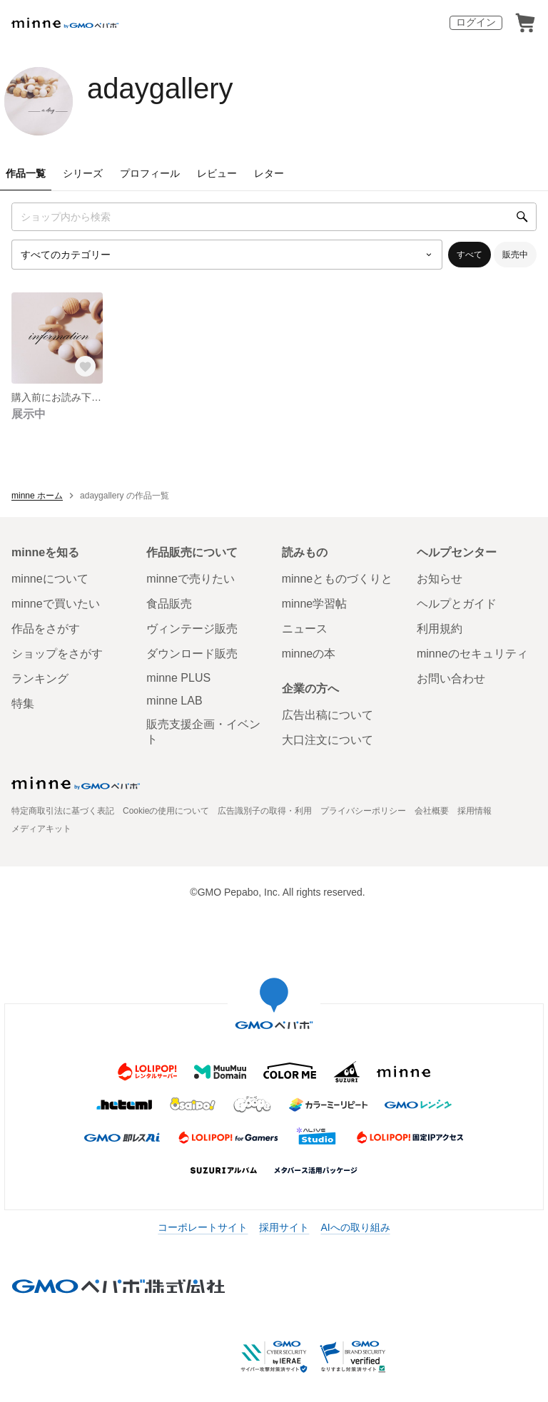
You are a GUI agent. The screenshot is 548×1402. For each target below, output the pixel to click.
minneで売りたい (190, 579)
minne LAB (174, 701)
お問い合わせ (451, 678)
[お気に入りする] (85, 366)
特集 (22, 703)
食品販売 (169, 604)
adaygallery (160, 88)
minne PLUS (178, 678)
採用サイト (284, 1227)
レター (269, 173)
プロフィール (150, 173)
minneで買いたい (55, 604)
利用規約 (439, 629)
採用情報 (474, 811)
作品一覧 (26, 173)
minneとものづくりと (337, 579)
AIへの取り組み (355, 1227)
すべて (469, 255)
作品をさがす (45, 629)
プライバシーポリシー (363, 811)
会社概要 (432, 811)
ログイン (476, 22)
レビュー (217, 173)
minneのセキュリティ (472, 654)
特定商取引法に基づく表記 (62, 811)
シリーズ (83, 173)
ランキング (39, 678)
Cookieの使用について (166, 811)
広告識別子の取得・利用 (265, 811)
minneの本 (309, 654)
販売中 (515, 255)
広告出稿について (327, 715)
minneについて (49, 579)
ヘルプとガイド (457, 604)
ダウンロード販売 (192, 654)
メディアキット (41, 829)
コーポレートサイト (203, 1227)
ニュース (305, 629)
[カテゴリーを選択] (226, 255)
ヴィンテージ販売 (192, 629)
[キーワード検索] (274, 216)
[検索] (522, 216)
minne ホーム (37, 496)
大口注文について (327, 740)
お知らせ (439, 579)
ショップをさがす (57, 654)
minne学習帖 (314, 604)
